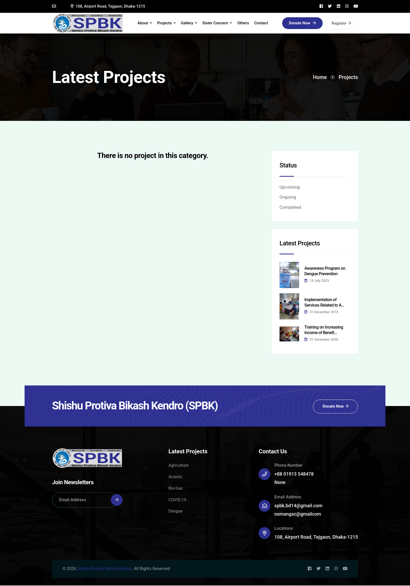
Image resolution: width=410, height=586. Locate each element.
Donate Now (302, 23)
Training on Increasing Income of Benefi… (323, 330)
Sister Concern (218, 23)
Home (320, 78)
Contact (262, 23)
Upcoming (290, 187)
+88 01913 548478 (294, 474)
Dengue (175, 511)
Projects (167, 23)
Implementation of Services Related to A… (324, 303)
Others (244, 23)
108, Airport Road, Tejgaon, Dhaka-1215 (108, 6)
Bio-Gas (175, 488)
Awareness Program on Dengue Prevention (324, 271)
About (146, 23)
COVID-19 (177, 500)
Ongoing (288, 197)
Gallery (190, 23)
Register (341, 23)
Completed (290, 207)
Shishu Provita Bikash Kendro (104, 569)
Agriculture (178, 465)
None (280, 483)
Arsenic (175, 477)
